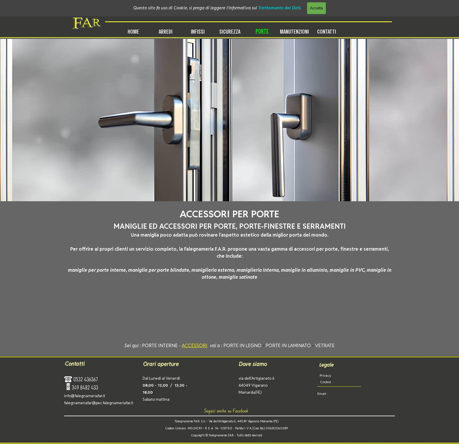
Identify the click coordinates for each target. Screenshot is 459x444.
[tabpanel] (229, 244)
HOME (133, 31)
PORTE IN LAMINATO (288, 346)
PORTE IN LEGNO (242, 346)
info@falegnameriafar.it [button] (84, 395)
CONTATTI (326, 31)
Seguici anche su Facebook (226, 411)
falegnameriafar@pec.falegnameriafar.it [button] (98, 402)
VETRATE (325, 346)
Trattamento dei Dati (279, 8)
